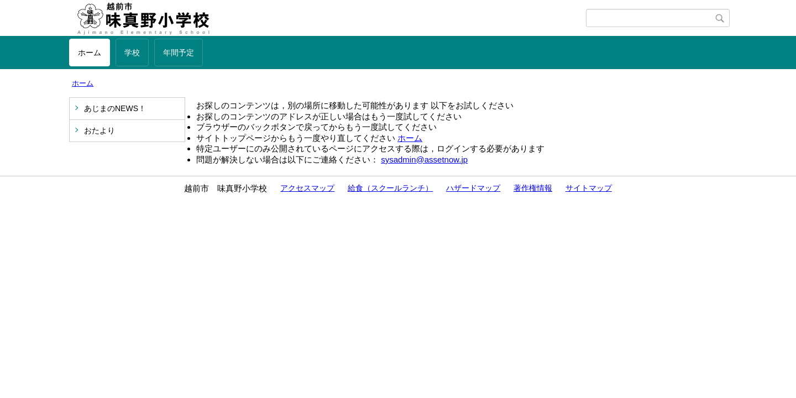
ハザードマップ (473, 188)
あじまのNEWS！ (115, 108)
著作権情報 (533, 188)
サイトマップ (588, 188)
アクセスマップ (307, 188)
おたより (99, 130)
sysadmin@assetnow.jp (424, 159)
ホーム (89, 52)
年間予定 (178, 52)
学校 (132, 52)
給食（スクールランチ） (390, 188)
